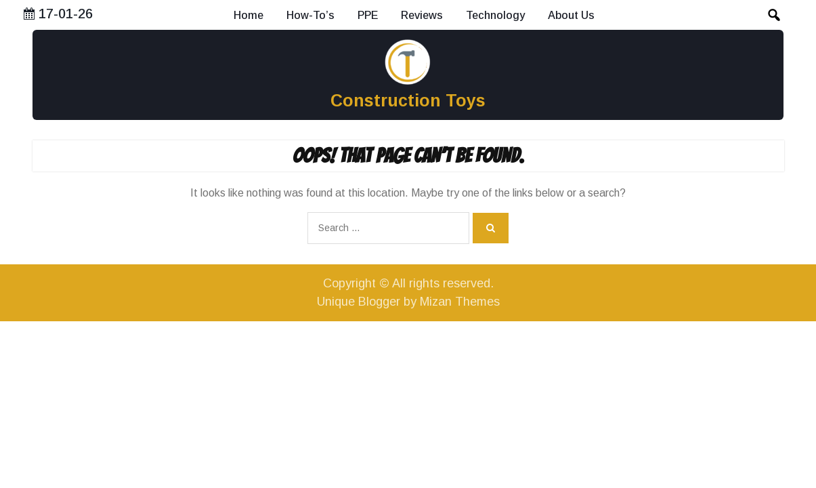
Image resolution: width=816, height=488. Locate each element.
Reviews (422, 15)
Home (248, 15)
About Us (571, 15)
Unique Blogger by (408, 301)
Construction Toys (408, 100)
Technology (495, 15)
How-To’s (310, 15)
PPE (368, 15)
